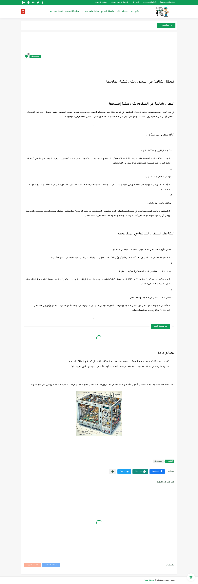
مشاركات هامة (72, 11)
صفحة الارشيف (101, 2)
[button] (157, 471)
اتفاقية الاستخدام (149, 2)
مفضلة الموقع (107, 11)
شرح (136, 11)
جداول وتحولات (92, 11)
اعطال (125, 11)
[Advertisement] (107, 56)
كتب (118, 11)
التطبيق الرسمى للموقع (119, 2)
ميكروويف (35, 56)
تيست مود (58, 11)
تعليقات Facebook (51, 565)
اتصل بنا (136, 2)
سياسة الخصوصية (167, 2)
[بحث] (23, 11)
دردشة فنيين (149, 580)
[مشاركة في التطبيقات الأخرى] (112, 471)
